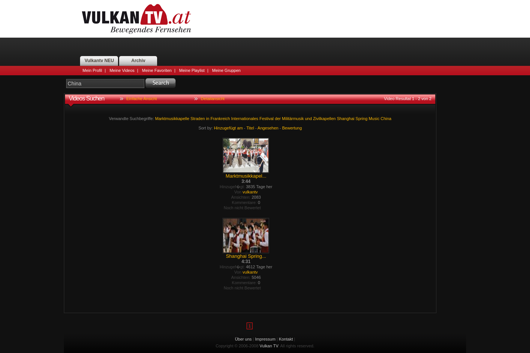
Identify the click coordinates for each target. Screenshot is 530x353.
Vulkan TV (136, 19)
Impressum (265, 339)
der (278, 118)
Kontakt (286, 339)
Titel (250, 128)
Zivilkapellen (324, 118)
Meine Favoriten (157, 70)
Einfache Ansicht (141, 98)
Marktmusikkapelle (172, 118)
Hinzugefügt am (228, 128)
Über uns (243, 339)
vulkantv (249, 192)
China (385, 118)
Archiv (138, 60)
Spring (362, 118)
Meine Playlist (192, 70)
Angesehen (268, 128)
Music (374, 118)
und (308, 118)
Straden (198, 118)
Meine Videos (121, 70)
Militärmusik (293, 118)
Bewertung (292, 128)
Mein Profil (92, 70)
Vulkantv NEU (99, 60)
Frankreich (220, 118)
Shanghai (345, 118)
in (207, 118)
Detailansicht (212, 98)
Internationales (244, 118)
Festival (266, 118)
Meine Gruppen (226, 70)
